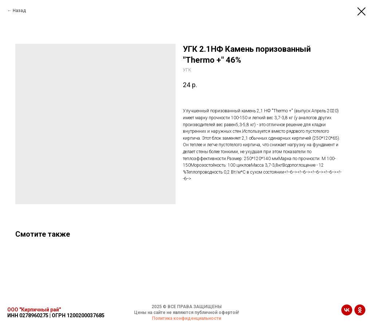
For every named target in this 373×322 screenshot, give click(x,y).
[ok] (359, 313)
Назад (19, 10)
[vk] (346, 313)
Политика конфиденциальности (186, 318)
